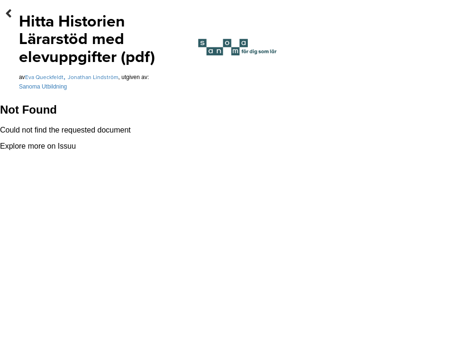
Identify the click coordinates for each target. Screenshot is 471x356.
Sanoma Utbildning (43, 86)
